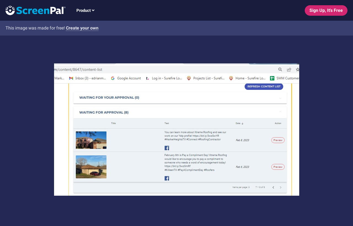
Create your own (82, 28)
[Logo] (33, 10)
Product (85, 10)
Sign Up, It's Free (326, 10)
